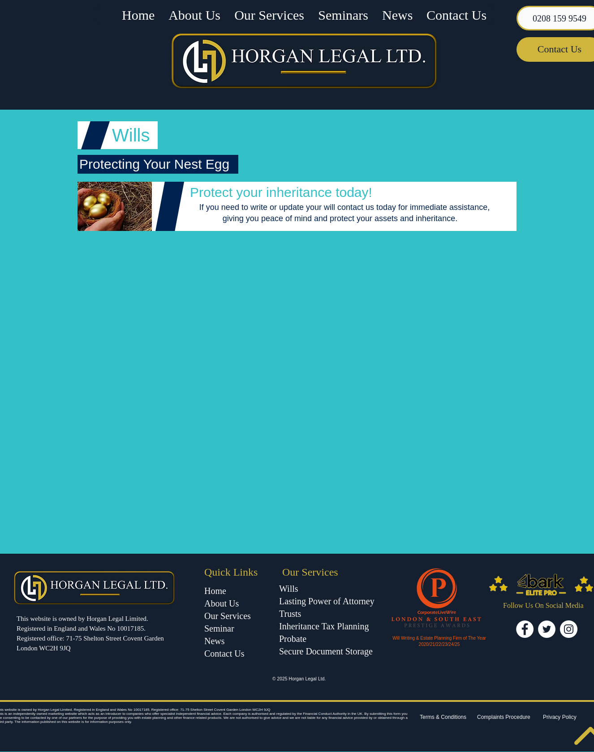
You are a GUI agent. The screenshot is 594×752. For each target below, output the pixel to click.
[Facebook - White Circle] (525, 629)
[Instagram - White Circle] (568, 629)
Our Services (227, 616)
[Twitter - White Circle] (546, 629)
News (214, 641)
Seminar (220, 628)
